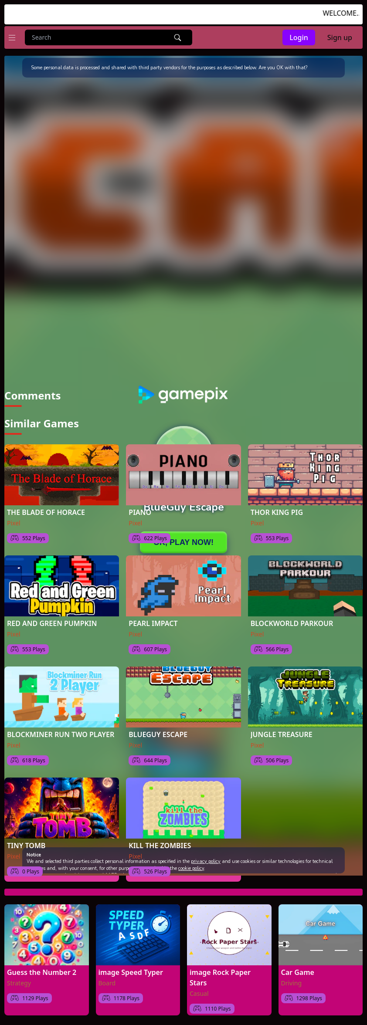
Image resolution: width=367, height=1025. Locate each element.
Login (298, 37)
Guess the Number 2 (41, 972)
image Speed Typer (131, 972)
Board (107, 983)
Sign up (339, 37)
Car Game (297, 972)
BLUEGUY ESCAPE (158, 734)
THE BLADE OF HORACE (46, 512)
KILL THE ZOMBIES (160, 845)
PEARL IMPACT (153, 623)
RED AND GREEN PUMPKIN (52, 623)
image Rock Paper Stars (220, 977)
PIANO (140, 512)
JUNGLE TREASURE (282, 734)
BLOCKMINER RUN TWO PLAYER (60, 734)
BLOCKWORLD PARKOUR (292, 623)
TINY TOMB (26, 845)
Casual (199, 993)
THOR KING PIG (277, 512)
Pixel (13, 523)
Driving (291, 983)
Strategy (19, 983)
